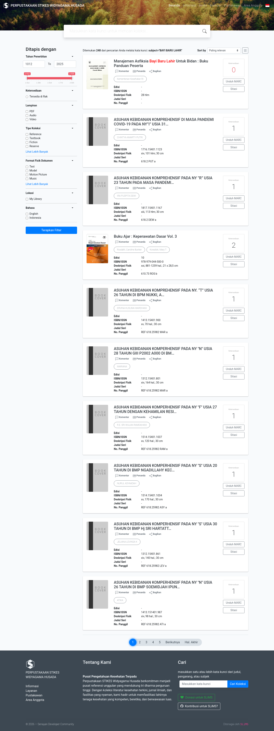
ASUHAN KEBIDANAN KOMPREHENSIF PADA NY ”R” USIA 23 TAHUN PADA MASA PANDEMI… (163, 180)
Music (33, 178)
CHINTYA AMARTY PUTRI (130, 137)
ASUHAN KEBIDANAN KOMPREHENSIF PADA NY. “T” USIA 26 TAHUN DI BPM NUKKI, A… (163, 292)
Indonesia (35, 217)
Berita (203, 5)
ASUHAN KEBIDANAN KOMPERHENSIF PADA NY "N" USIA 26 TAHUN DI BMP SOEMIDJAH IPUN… (163, 584)
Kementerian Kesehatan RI (130, 79)
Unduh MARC (234, 81)
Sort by (201, 50)
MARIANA (122, 366)
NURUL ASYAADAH (126, 483)
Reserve (34, 146)
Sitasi (233, 88)
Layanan (31, 691)
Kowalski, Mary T (158, 249)
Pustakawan (232, 5)
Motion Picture (38, 174)
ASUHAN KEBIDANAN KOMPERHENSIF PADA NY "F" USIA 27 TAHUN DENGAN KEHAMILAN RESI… (165, 409)
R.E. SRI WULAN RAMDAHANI (132, 425)
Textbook (35, 138)
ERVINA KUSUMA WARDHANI (132, 308)
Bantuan (215, 5)
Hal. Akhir (191, 642)
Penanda (140, 71)
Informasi (189, 5)
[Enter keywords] (203, 684)
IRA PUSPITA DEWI (126, 196)
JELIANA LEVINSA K (127, 541)
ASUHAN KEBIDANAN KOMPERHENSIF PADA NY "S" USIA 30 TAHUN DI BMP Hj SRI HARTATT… (165, 526)
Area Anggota (253, 5)
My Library (35, 198)
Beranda (174, 5)
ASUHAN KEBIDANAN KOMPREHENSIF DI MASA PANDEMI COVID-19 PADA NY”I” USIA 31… (164, 121)
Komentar (122, 71)
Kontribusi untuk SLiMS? (199, 706)
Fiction (33, 142)
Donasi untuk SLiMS (196, 697)
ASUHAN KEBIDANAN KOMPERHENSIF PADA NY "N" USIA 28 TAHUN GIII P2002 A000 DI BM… (163, 351)
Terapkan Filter (51, 230)
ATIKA (120, 600)
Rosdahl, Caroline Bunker (129, 249)
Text (32, 166)
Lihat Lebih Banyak (37, 151)
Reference (35, 134)
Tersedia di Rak (38, 96)
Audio (32, 115)
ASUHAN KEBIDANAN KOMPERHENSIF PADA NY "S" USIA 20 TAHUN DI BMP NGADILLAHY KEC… (165, 467)
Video (32, 119)
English (33, 213)
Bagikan (155, 71)
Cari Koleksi (238, 684)
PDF (31, 111)
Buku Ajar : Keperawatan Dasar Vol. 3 (145, 236)
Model (33, 170)
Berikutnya (173, 642)
